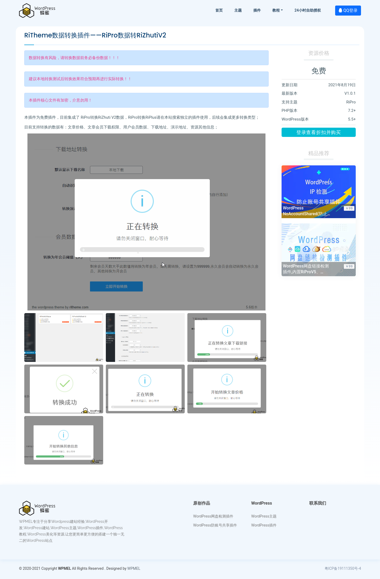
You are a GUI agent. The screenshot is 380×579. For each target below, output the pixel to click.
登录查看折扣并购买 (318, 132)
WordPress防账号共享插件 (215, 525)
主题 (238, 10)
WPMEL (133, 568)
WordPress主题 (264, 516)
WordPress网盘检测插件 (213, 516)
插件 (257, 10)
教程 (276, 10)
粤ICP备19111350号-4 (343, 568)
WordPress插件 (264, 525)
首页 (219, 10)
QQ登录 (348, 10)
